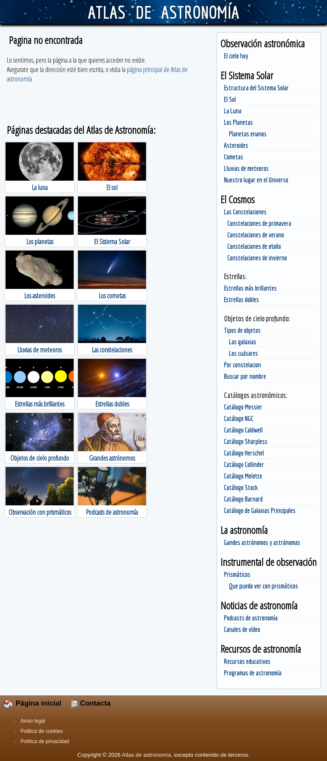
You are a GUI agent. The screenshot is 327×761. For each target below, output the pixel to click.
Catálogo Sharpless (245, 441)
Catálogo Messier (243, 407)
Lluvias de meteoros (246, 168)
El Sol (230, 99)
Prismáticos (237, 574)
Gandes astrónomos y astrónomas (262, 542)
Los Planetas (238, 122)
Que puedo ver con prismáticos (263, 586)
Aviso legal (32, 721)
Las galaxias (242, 342)
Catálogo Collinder (244, 464)
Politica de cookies (41, 731)
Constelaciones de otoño (254, 246)
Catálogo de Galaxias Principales (259, 510)
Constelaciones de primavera (259, 223)
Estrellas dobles (241, 299)
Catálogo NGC (238, 418)
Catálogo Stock (241, 487)
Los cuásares (243, 353)
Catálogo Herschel (244, 453)
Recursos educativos (247, 661)
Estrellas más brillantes (250, 288)
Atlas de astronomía (146, 755)
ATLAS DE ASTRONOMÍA (163, 12)
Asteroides (236, 145)
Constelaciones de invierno (257, 258)
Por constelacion (242, 365)
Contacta (90, 703)
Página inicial (32, 703)
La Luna (232, 111)
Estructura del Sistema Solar (256, 88)
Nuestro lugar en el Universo (256, 180)
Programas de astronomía (252, 673)
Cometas (233, 157)
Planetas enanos (248, 134)
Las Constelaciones (245, 212)
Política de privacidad (44, 741)
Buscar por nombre (245, 376)
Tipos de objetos (242, 330)
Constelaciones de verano (255, 235)
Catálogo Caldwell (243, 430)
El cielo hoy (236, 56)
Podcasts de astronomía (251, 618)
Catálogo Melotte (243, 476)
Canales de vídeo (242, 629)
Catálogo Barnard (243, 499)
